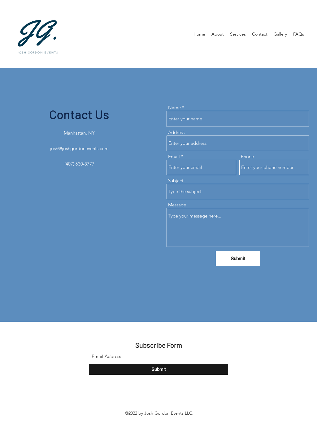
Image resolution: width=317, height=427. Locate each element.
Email (174, 156)
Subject (175, 180)
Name (174, 107)
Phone (247, 156)
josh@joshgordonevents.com (79, 148)
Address (176, 132)
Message (177, 204)
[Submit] (238, 258)
